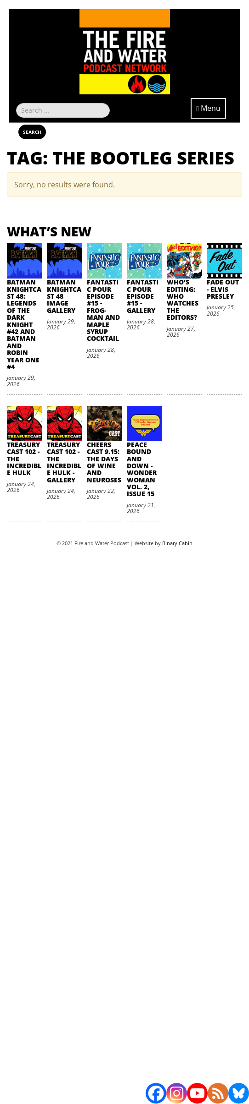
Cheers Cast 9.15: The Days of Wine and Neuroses (104, 462)
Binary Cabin (177, 543)
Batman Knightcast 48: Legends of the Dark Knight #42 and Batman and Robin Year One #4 (24, 324)
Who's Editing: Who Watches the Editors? (182, 300)
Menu (208, 108)
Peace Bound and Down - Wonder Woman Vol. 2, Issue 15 (142, 469)
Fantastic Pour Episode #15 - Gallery (142, 296)
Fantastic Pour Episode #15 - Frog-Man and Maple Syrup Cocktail (103, 310)
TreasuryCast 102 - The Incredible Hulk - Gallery (64, 462)
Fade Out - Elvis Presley (223, 289)
